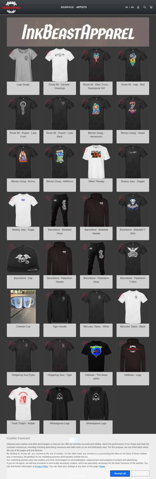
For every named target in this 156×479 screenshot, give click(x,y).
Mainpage (67, 7)
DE (126, 7)
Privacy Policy (41, 466)
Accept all (120, 473)
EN (132, 7)
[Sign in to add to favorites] (11, 53)
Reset (102, 466)
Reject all (140, 473)
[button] (151, 7)
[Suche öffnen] (145, 7)
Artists (81, 7)
